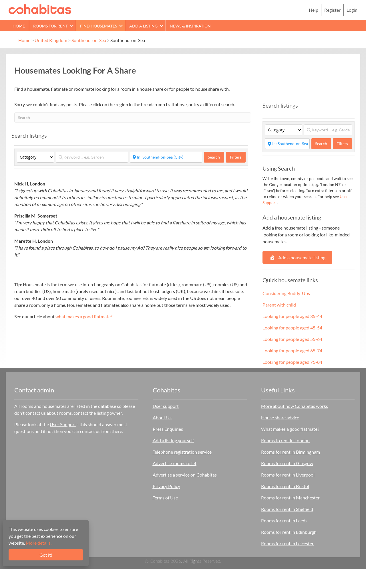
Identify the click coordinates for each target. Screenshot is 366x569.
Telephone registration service (182, 452)
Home (19, 25)
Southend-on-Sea (88, 40)
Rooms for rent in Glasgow (287, 463)
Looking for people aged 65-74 (292, 350)
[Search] (132, 117)
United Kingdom (51, 40)
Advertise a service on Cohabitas (185, 474)
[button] (72, 25)
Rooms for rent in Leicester (287, 543)
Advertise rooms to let (174, 463)
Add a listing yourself (173, 440)
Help (313, 10)
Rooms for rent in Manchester (290, 497)
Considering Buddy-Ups (286, 293)
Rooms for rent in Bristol (285, 486)
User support (166, 406)
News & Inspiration (190, 25)
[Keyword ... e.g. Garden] (92, 157)
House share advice (280, 417)
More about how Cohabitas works (294, 406)
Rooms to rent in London (285, 440)
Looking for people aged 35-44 (292, 316)
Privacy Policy (166, 486)
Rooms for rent (50, 25)
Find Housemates (98, 25)
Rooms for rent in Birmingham (290, 452)
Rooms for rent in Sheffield (287, 509)
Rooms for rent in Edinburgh (289, 532)
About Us (162, 417)
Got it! (45, 555)
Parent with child (279, 304)
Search (216, 156)
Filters (235, 157)
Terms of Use (165, 497)
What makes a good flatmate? (290, 429)
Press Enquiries (168, 429)
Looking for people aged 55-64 (292, 339)
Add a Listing (143, 25)
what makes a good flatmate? (83, 316)
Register (332, 10)
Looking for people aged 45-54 (292, 327)
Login (352, 10)
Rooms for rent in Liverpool (288, 474)
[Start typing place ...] (166, 157)
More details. (38, 543)
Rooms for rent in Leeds (284, 520)
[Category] (35, 157)
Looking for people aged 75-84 (292, 362)
